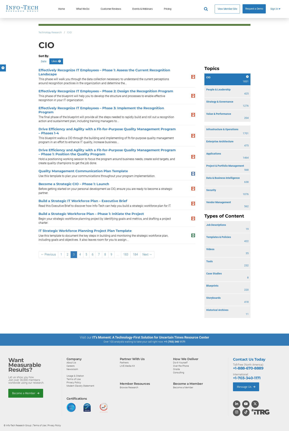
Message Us (246, 386)
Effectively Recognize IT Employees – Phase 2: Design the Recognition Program (106, 91)
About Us (71, 362)
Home (61, 8)
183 (125, 254)
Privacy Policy (74, 382)
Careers (71, 365)
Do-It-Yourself (180, 362)
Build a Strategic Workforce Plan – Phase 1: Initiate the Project (91, 214)
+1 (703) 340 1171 (174, 341)
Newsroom (72, 369)
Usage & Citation (75, 375)
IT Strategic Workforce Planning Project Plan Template (85, 231)
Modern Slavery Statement (80, 385)
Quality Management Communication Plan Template (83, 171)
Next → (147, 254)
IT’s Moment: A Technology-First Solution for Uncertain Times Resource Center (150, 337)
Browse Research (129, 387)
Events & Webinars (142, 8)
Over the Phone (181, 365)
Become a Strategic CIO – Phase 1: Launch (74, 184)
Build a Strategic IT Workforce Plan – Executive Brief (83, 201)
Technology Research (50, 32)
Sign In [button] (275, 8)
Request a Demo (254, 8)
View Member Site (227, 8)
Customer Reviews (111, 8)
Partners (124, 362)
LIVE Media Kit (127, 365)
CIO (69, 32)
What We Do (82, 8)
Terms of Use (74, 379)
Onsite (176, 369)
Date (43, 61)
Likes (56, 61)
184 (135, 254)
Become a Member (26, 393)
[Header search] (206, 9)
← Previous (48, 254)
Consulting (178, 372)
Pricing (167, 8)
